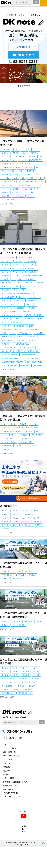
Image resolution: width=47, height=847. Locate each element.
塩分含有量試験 (16, 322)
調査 (27, 149)
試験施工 (5, 578)
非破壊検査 (30, 171)
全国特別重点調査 (24, 185)
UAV (21, 160)
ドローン (18, 149)
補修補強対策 (18, 196)
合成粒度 (26, 521)
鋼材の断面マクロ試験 (34, 362)
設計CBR (24, 668)
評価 (13, 171)
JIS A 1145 (26, 311)
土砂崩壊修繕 (6, 446)
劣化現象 (32, 308)
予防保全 (15, 153)
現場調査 (15, 174)
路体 (3, 682)
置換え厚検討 (23, 679)
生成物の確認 (31, 337)
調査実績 (6, 770)
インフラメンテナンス (9, 200)
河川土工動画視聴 (18, 625)
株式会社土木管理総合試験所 (11, 167)
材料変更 (36, 675)
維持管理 (5, 164)
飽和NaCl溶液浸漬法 (27, 347)
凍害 (41, 178)
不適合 (12, 679)
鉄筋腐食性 (18, 329)
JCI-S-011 (5, 351)
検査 (20, 171)
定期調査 (15, 189)
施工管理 (5, 668)
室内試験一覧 (37, 365)
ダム (37, 189)
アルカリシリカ (17, 272)
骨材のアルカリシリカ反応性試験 (13, 308)
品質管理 (5, 265)
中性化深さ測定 (28, 319)
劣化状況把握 (27, 189)
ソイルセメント (7, 438)
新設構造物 (5, 290)
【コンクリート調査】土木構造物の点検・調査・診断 (23, 142)
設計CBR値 (16, 525)
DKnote (4, 171)
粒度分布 (15, 521)
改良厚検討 (35, 679)
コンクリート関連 (8, 257)
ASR (21, 164)
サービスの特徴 (9, 748)
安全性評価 (5, 178)
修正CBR (35, 668)
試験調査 (5, 521)
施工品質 (36, 518)
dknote (4, 435)
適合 (3, 679)
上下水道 (38, 185)
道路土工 (15, 510)
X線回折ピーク (7, 337)
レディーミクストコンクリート (12, 304)
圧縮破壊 (15, 319)
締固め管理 (28, 571)
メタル (18, 283)
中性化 (37, 174)
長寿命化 (5, 153)
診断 (28, 164)
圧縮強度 (5, 319)
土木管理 (29, 167)
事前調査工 (5, 528)
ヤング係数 (20, 340)
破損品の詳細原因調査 (9, 355)
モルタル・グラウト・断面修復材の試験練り (17, 293)
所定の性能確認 (17, 301)
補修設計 (5, 174)
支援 (3, 185)
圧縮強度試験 (30, 261)
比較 (32, 265)
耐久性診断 (5, 196)
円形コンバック (31, 446)
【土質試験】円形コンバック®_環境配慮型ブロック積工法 (22, 417)
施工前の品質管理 (8, 297)
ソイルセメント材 (23, 438)
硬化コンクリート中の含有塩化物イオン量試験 (17, 326)
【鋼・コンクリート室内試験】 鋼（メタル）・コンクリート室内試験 (22, 251)
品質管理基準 (27, 689)
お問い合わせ (28, 55)
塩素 (12, 333)
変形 (3, 286)
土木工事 (26, 518)
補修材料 (21, 297)
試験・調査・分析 (10, 752)
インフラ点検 (6, 149)
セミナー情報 (8, 778)
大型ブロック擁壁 (26, 442)
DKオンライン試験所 (11, 755)
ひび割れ (21, 257)
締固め (14, 668)
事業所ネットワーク (11, 785)
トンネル (5, 160)
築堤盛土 (15, 518)
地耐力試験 (5, 449)
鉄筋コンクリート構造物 (31, 286)
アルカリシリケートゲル (10, 311)
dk (37, 167)
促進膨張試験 (31, 272)
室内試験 (18, 261)
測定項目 (5, 525)
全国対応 (32, 178)
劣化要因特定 (16, 192)
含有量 (4, 333)
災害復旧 (18, 446)
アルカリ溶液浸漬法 (8, 347)
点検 (15, 178)
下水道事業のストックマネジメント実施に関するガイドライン (23, 182)
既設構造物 (28, 283)
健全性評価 (29, 192)
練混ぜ (29, 304)
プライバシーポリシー (12, 796)
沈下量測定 (5, 689)
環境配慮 (24, 435)
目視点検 (30, 196)
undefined (3, 73)
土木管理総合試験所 (34, 160)
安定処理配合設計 (30, 682)
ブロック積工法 (36, 435)
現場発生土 (5, 428)
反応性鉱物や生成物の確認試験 (12, 362)
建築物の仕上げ (34, 297)
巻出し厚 (32, 686)
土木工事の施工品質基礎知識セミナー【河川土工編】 (23, 565)
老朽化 (12, 185)
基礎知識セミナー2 (18, 578)
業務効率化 (34, 153)
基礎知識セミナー (10, 506)
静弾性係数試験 (7, 340)
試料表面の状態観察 (28, 355)
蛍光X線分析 (6, 329)
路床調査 (36, 510)
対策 (39, 268)
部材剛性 (32, 340)
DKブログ (6, 774)
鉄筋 (23, 290)
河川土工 (5, 518)
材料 (17, 286)
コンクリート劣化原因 (30, 358)
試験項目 (40, 283)
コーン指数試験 (7, 686)
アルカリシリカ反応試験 (10, 358)
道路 (23, 178)
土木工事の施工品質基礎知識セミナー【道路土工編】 (23, 661)
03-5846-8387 (25, 61)
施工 (13, 160)
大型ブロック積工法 (8, 442)
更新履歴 (6, 767)
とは (34, 149)
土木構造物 (26, 174)
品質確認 (31, 279)
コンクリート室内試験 (9, 365)
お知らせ (6, 763)
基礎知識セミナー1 (24, 693)
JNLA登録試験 (6, 283)
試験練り (5, 301)
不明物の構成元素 (24, 333)
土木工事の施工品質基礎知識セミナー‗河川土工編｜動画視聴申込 (23, 615)
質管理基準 (37, 521)
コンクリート (6, 261)
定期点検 (5, 156)
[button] (43, 3)
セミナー (5, 510)
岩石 (24, 265)
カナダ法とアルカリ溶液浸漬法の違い (25, 351)
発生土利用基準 (15, 682)
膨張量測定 (5, 344)
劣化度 (4, 322)
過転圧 (16, 689)
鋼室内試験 (25, 365)
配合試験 (17, 428)
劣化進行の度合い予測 (21, 344)
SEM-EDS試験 (6, 275)
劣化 (13, 164)
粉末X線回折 (39, 333)
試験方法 (5, 272)
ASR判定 (19, 337)
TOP (4, 744)
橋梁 (40, 156)
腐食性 (40, 319)
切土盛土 (36, 671)
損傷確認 (5, 192)
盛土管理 (26, 671)
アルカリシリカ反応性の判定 (11, 315)
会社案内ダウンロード (12, 793)
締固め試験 (5, 571)
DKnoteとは (23, 46)
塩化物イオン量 (32, 329)
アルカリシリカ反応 (26, 268)
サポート (5, 189)
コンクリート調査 (18, 156)
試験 (24, 153)
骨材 (15, 290)
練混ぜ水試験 (31, 301)
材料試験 (32, 156)
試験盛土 (5, 514)
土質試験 (12, 424)
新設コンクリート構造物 (32, 525)
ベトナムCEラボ (9, 759)
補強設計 (29, 315)
